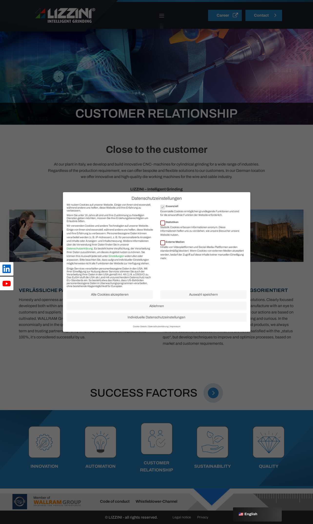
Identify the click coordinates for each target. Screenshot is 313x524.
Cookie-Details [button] (140, 330)
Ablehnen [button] (156, 310)
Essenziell (171, 210)
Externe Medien (174, 245)
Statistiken (171, 226)
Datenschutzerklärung (80, 252)
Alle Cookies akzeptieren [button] (110, 299)
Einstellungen (116, 259)
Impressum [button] (175, 330)
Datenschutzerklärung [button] (158, 330)
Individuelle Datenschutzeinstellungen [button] (156, 321)
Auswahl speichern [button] (203, 299)
